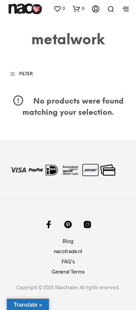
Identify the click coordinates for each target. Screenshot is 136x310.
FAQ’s (68, 261)
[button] (59, 8)
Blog (68, 241)
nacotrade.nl (68, 251)
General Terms (68, 271)
